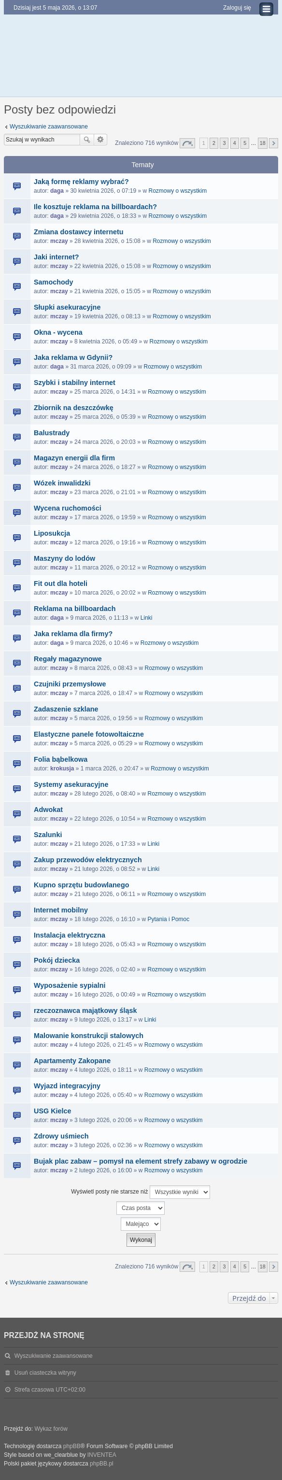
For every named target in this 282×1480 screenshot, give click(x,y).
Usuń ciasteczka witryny (45, 1372)
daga (57, 190)
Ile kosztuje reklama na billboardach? (95, 207)
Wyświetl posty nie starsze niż (140, 1192)
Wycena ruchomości (67, 508)
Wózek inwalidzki (62, 483)
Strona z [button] (187, 143)
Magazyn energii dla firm (74, 458)
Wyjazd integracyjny (67, 1086)
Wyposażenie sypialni (70, 985)
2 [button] (213, 143)
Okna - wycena (58, 332)
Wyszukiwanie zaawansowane (49, 126)
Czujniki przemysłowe (70, 684)
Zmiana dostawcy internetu (79, 232)
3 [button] (224, 143)
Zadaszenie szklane (66, 709)
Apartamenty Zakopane (72, 1061)
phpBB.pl (101, 1463)
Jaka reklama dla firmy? (73, 634)
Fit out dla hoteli (60, 583)
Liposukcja (52, 533)
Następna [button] (273, 143)
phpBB (72, 1446)
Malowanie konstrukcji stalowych (88, 1035)
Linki (147, 617)
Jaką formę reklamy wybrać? (81, 181)
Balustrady (52, 433)
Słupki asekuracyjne (67, 307)
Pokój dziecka (57, 960)
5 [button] (244, 143)
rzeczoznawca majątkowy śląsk (85, 1010)
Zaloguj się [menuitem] (237, 8)
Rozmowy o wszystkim (178, 190)
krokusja (62, 768)
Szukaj (87, 139)
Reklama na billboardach (75, 608)
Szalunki (48, 835)
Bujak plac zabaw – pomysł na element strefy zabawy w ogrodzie (140, 1161)
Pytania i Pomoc (169, 919)
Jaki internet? (56, 257)
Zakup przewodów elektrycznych (88, 860)
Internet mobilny (61, 910)
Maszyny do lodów (64, 558)
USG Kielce (52, 1111)
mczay (59, 241)
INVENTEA (101, 1455)
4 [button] (234, 143)
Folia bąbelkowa (60, 759)
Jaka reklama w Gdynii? (73, 357)
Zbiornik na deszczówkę (73, 408)
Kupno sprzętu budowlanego (81, 885)
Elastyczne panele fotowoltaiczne (89, 734)
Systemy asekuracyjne (71, 784)
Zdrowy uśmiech (61, 1136)
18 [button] (263, 143)
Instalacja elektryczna (69, 935)
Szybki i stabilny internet (74, 382)
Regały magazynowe (68, 659)
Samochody (53, 282)
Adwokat (48, 809)
